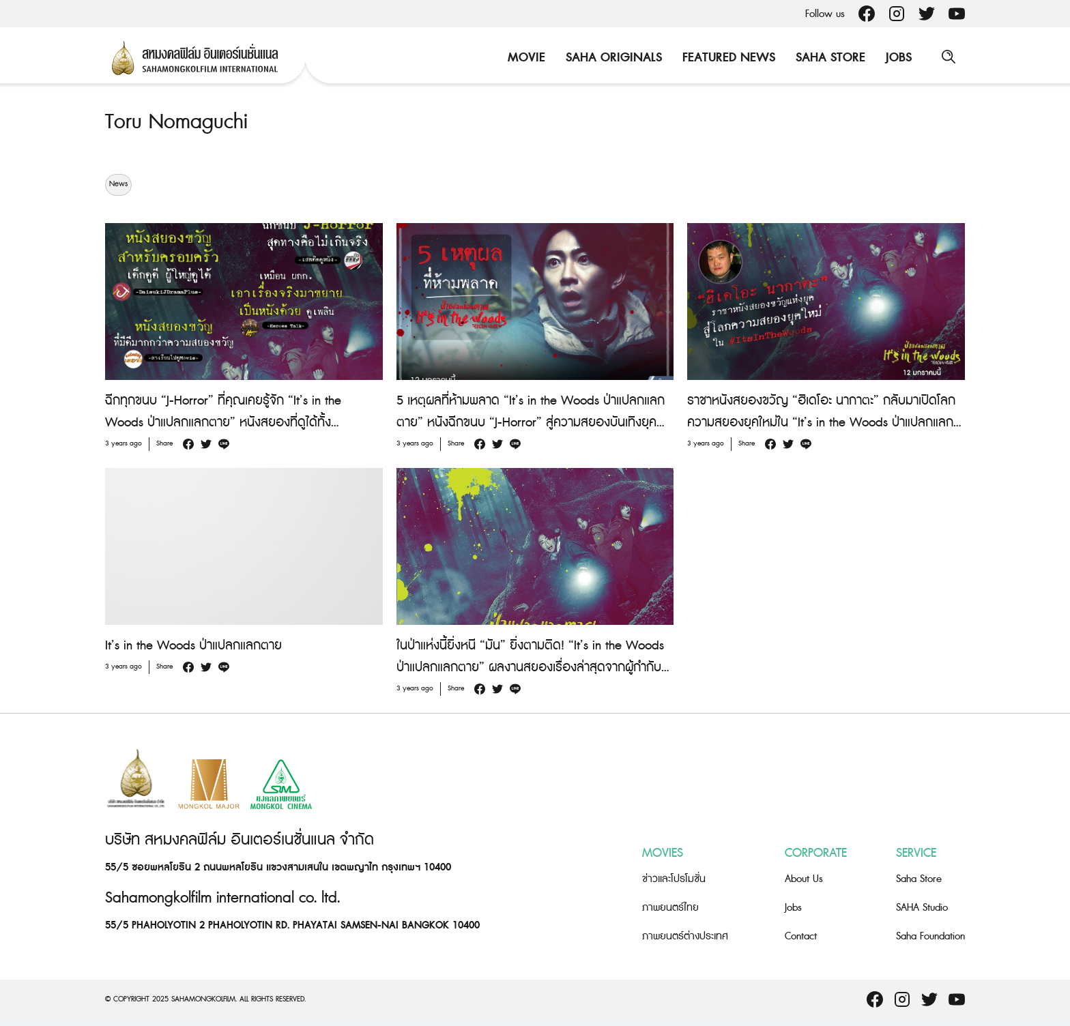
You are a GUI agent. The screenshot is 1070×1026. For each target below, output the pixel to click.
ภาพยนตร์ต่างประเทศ (685, 936)
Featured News (727, 57)
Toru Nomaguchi (176, 122)
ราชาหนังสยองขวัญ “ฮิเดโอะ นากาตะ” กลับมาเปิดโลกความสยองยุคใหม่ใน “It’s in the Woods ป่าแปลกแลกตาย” (821, 422)
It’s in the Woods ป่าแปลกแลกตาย (193, 645)
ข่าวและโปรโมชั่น (674, 879)
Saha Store (829, 57)
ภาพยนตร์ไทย (670, 907)
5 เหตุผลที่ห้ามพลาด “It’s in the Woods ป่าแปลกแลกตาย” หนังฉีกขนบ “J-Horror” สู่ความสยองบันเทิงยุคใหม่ (530, 422)
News (118, 184)
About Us (804, 879)
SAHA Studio (922, 907)
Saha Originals (612, 57)
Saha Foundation (930, 936)
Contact (801, 936)
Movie (525, 57)
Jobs (897, 57)
